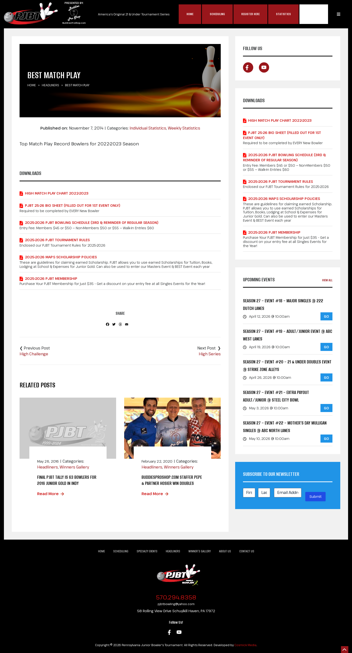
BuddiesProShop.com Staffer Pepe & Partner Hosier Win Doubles (172, 480)
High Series (210, 354)
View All (327, 280)
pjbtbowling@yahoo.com (176, 604)
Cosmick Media (245, 645)
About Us (225, 551)
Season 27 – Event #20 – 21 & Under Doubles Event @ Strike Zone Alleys (287, 366)
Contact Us (246, 551)
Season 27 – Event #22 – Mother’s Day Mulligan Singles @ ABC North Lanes (285, 427)
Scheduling (217, 14)
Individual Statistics (148, 128)
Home (190, 14)
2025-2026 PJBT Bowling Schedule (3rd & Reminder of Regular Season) (91, 222)
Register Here (250, 14)
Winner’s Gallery (199, 551)
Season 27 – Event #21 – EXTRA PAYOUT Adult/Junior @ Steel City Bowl (276, 396)
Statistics (283, 14)
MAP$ (313, 14)
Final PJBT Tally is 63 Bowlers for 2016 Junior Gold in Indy (66, 480)
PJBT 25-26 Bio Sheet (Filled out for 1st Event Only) (72, 205)
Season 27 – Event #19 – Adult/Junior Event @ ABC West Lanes (287, 335)
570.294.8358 (176, 597)
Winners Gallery (74, 467)
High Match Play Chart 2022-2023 (56, 193)
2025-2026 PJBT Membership (51, 278)
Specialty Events (147, 551)
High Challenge (34, 354)
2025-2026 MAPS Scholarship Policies (61, 257)
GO (326, 316)
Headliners (50, 85)
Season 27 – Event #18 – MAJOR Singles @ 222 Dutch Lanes (283, 305)
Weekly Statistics (184, 128)
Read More (48, 493)
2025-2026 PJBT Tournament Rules (57, 240)
